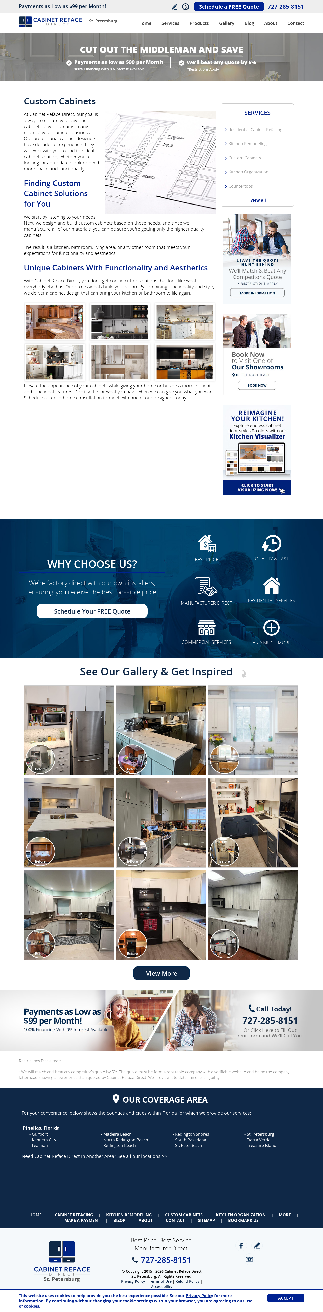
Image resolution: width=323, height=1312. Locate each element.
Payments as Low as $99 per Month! (62, 6)
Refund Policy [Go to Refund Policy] (187, 1281)
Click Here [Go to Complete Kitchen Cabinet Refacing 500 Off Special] (262, 1030)
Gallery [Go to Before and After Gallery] (226, 23)
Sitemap (206, 1220)
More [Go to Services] (285, 1215)
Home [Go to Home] (35, 1215)
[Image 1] (69, 730)
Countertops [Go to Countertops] (241, 186)
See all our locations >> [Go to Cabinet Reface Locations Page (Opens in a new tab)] (142, 1156)
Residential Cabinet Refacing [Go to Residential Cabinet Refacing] (255, 129)
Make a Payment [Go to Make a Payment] (82, 1220)
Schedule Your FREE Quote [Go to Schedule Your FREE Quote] (92, 611)
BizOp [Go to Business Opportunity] (119, 1220)
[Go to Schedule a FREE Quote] (257, 354)
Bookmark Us (243, 1220)
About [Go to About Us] (270, 23)
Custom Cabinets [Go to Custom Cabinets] (245, 158)
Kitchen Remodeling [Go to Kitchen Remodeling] (248, 144)
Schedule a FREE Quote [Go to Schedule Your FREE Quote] (229, 6)
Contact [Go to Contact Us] (295, 23)
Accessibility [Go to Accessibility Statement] (161, 1286)
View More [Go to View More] (161, 973)
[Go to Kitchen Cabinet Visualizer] (257, 450)
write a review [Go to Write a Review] (257, 1245)
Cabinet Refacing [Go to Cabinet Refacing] (74, 1215)
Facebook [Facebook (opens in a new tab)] (241, 1245)
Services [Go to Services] (170, 23)
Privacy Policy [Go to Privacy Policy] (133, 1281)
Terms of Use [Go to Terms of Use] (160, 1281)
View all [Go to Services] (258, 200)
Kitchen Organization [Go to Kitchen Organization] (248, 172)
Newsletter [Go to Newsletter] (249, 1259)
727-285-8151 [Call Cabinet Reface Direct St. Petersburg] (286, 6)
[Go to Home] (50, 25)
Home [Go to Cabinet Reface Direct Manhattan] (144, 23)
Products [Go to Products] (199, 23)
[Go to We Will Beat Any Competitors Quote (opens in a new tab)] (257, 259)
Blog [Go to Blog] (249, 23)
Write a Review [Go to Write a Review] (174, 6)
